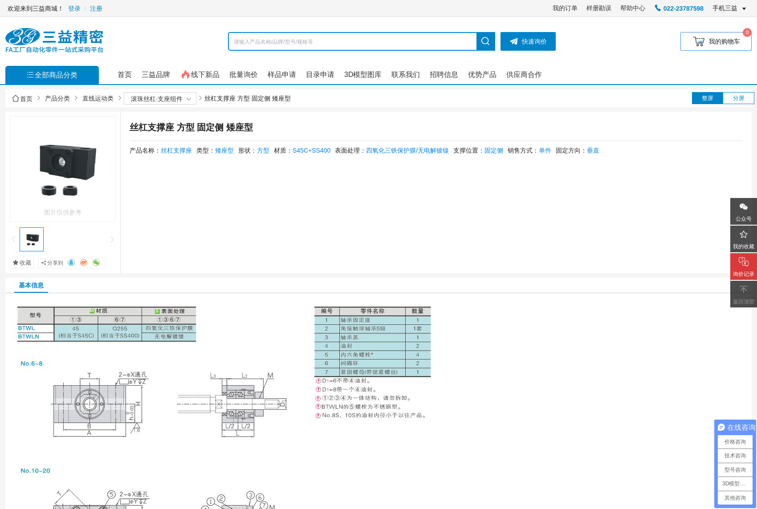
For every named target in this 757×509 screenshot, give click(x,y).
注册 (96, 8)
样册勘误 (598, 8)
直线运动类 (98, 98)
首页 (22, 98)
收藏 (21, 262)
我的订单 (565, 8)
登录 (74, 8)
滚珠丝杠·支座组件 (157, 98)
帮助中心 (632, 8)
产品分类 (57, 98)
